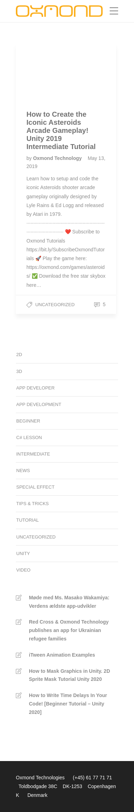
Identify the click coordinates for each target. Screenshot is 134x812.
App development (38, 404)
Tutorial (27, 520)
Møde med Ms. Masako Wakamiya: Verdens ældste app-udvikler (69, 602)
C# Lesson (29, 437)
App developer (35, 388)
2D (19, 354)
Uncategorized (55, 304)
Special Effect (35, 487)
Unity (23, 553)
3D (19, 371)
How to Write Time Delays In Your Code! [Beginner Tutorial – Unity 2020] (68, 703)
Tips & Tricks (32, 503)
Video (23, 570)
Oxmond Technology (58, 158)
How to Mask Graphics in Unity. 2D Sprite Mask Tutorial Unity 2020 (69, 675)
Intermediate (33, 454)
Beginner (28, 421)
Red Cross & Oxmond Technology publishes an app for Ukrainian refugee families (69, 630)
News (23, 470)
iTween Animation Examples (62, 655)
